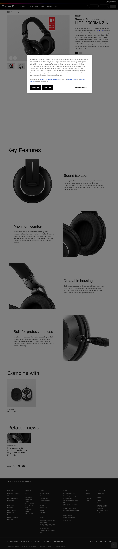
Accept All (47, 87)
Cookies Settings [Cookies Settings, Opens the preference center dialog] (81, 87)
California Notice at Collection (50, 79)
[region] (59, 74)
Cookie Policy (72, 79)
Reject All (35, 87)
